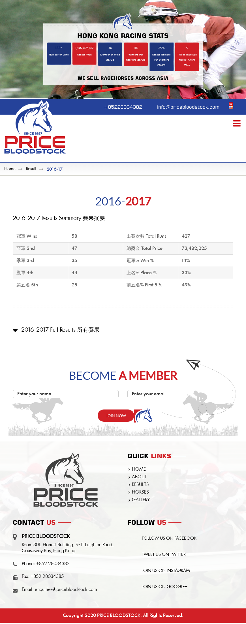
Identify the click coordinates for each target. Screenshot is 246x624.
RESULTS (140, 485)
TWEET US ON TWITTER (164, 556)
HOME (139, 470)
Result (31, 169)
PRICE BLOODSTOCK (118, 617)
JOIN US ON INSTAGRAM (166, 572)
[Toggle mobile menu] (237, 123)
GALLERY (141, 500)
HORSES (140, 492)
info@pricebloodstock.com (187, 106)
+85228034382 (119, 106)
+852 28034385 (47, 577)
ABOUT (139, 477)
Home (10, 169)
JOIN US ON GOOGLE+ (165, 588)
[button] (123, 335)
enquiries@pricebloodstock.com (66, 590)
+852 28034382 (53, 564)
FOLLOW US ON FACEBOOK (169, 539)
